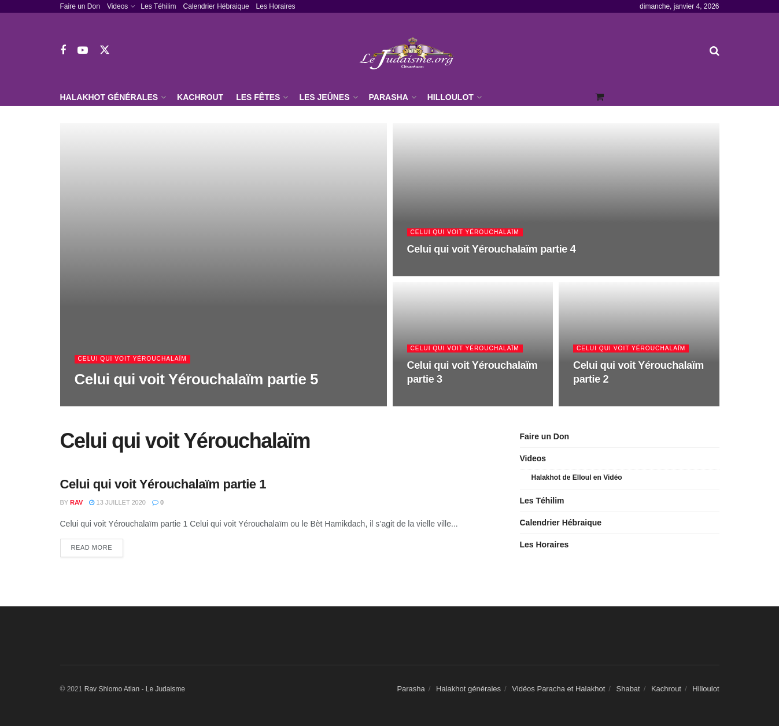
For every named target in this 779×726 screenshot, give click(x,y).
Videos (117, 6)
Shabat (628, 688)
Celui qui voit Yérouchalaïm (136, 360)
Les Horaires (276, 6)
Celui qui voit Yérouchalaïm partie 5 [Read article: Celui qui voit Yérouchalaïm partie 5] (196, 380)
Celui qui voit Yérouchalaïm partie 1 (163, 484)
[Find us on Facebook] (63, 50)
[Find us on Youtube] (82, 50)
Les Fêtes (258, 97)
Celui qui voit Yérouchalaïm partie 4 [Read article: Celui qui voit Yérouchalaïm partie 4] (491, 250)
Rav (76, 502)
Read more (97, 546)
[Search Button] (714, 50)
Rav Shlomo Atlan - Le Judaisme (134, 689)
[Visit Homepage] (409, 51)
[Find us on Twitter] (104, 50)
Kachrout (200, 97)
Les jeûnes (324, 97)
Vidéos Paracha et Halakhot (558, 688)
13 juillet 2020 (117, 502)
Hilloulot (450, 97)
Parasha (388, 97)
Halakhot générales (109, 97)
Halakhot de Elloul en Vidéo (576, 477)
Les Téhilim (158, 6)
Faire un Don (80, 6)
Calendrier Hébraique (216, 6)
